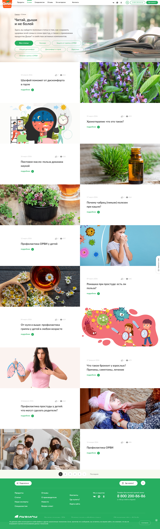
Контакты (75, 2)
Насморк (43, 43)
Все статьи (24, 43)
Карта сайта (75, 504)
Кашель (91, 43)
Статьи (29, 2)
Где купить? (75, 500)
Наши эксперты (21, 502)
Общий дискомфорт (27, 49)
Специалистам (39, 2)
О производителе (49, 497)
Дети (92, 49)
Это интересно (61, 2)
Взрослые (75, 49)
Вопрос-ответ (47, 506)
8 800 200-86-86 (137, 2)
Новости (45, 502)
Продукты (20, 2)
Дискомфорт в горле (53, 49)
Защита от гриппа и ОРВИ (67, 43)
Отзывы (50, 2)
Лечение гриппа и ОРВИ (28, 56)
